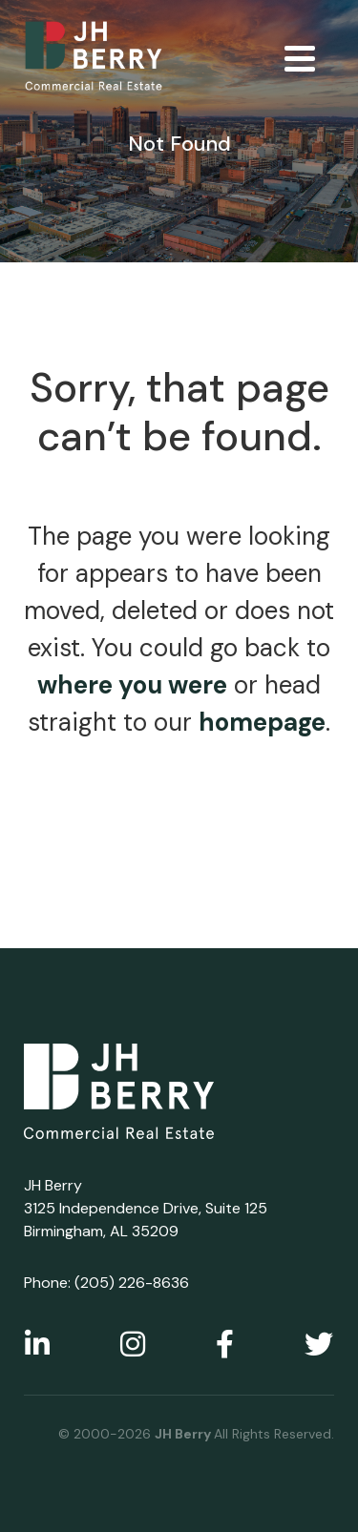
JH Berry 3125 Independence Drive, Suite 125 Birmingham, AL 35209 (145, 1208)
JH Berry (184, 1433)
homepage (262, 722)
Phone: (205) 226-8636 (106, 1283)
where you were (132, 685)
